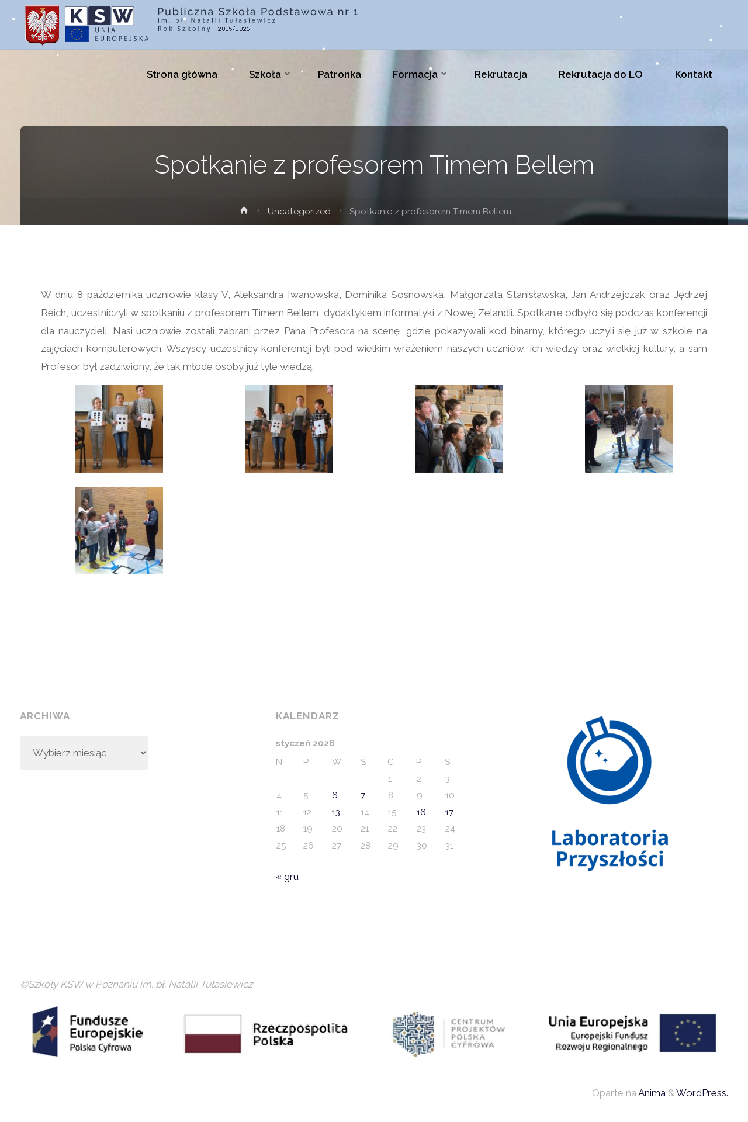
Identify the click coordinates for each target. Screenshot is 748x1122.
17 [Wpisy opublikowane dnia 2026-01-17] (449, 812)
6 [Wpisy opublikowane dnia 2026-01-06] (335, 795)
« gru (287, 876)
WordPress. (702, 1093)
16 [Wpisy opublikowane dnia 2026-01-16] (421, 812)
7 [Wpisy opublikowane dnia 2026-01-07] (363, 795)
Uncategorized (299, 211)
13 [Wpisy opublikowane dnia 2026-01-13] (336, 812)
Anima (651, 1093)
